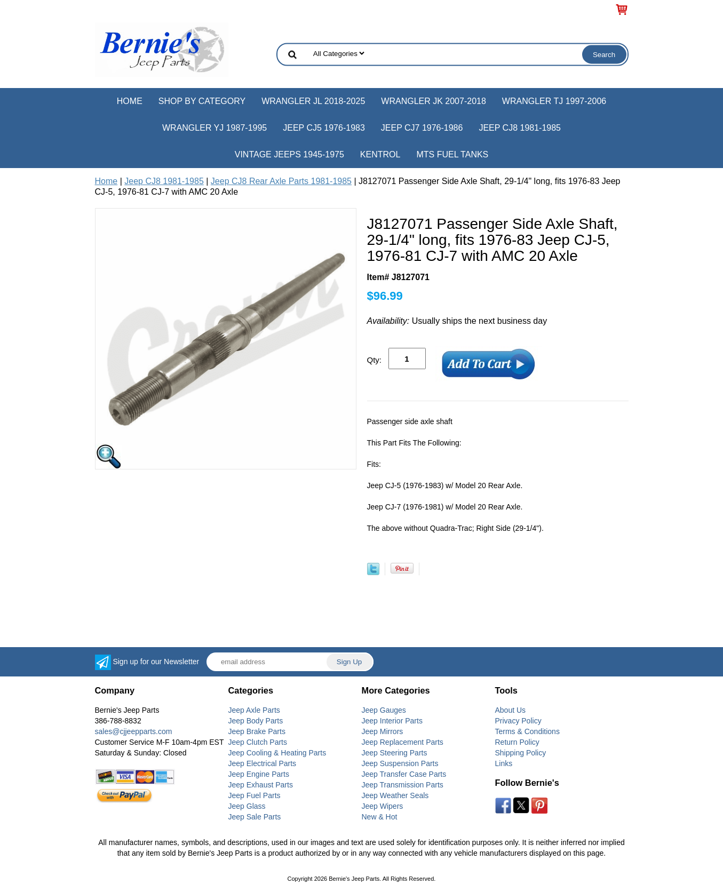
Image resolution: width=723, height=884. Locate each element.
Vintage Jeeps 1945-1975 (289, 154)
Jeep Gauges (384, 710)
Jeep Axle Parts (254, 710)
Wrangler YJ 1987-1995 (214, 127)
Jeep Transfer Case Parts (404, 774)
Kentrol (380, 154)
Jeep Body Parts (255, 720)
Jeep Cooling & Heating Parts (277, 752)
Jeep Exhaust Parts (260, 785)
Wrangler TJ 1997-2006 (554, 101)
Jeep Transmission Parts (402, 785)
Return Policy (517, 742)
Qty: (374, 359)
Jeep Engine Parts (258, 774)
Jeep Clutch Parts (258, 742)
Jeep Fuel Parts (254, 795)
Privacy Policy (518, 720)
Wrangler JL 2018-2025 (313, 101)
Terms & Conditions (527, 731)
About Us (510, 710)
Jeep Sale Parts (254, 817)
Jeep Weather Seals (395, 795)
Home (129, 101)
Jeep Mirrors (382, 731)
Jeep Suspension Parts (400, 763)
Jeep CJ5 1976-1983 (324, 127)
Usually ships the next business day (457, 320)
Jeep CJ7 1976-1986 (422, 127)
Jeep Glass (247, 806)
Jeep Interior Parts (392, 720)
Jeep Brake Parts (256, 731)
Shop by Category (201, 101)
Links (504, 763)
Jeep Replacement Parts (402, 742)
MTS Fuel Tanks (452, 154)
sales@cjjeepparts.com (133, 731)
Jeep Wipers (382, 806)
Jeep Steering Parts (394, 752)
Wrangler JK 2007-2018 (433, 101)
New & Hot (380, 817)
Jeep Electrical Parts (262, 763)
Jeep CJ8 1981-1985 (520, 127)
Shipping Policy (520, 752)
